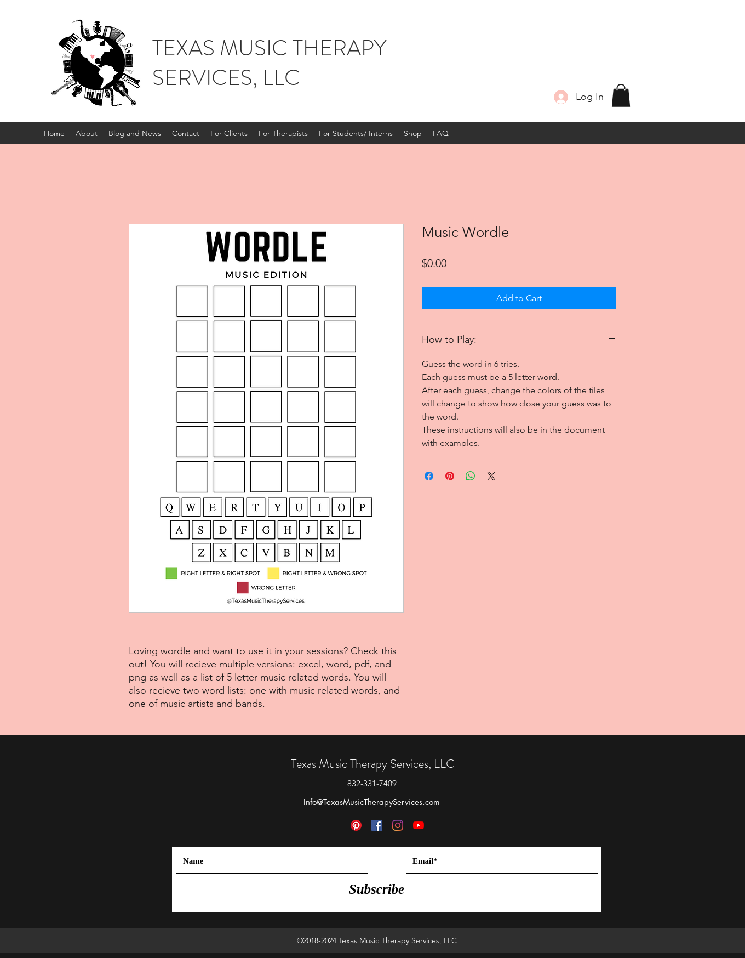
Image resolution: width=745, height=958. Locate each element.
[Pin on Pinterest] (449, 476)
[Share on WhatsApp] (470, 476)
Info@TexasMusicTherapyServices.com (371, 802)
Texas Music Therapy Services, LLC (373, 763)
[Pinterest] (356, 825)
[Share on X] (491, 476)
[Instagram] (397, 825)
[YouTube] (418, 825)
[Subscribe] (376, 889)
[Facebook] (376, 825)
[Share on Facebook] (428, 476)
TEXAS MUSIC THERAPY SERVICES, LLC (269, 62)
